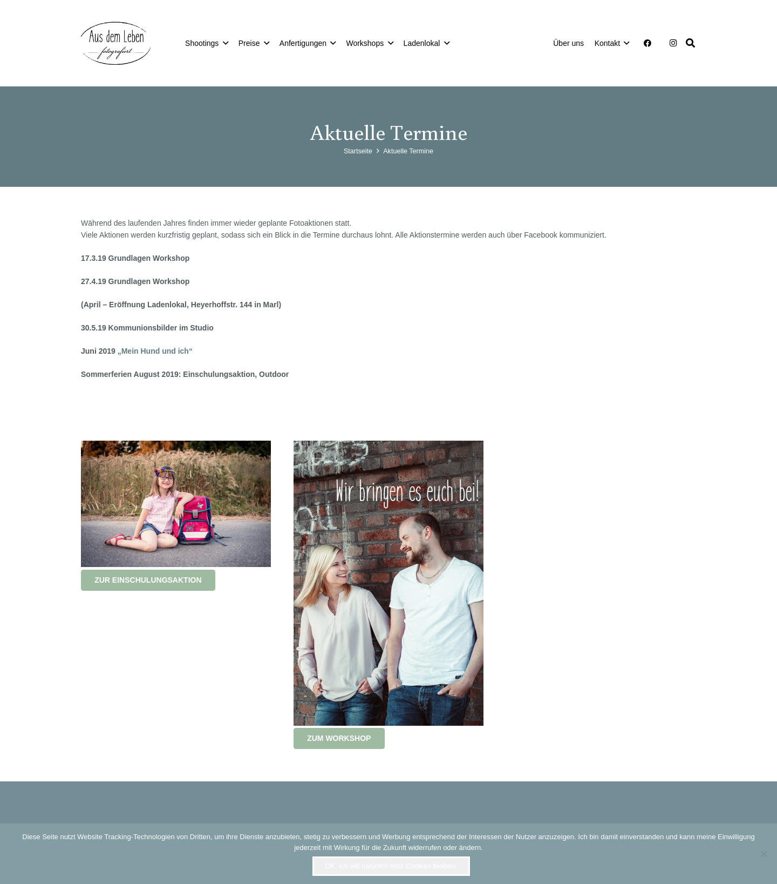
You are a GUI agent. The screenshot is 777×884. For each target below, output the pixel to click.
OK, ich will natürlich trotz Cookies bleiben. (391, 866)
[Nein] (763, 853)
